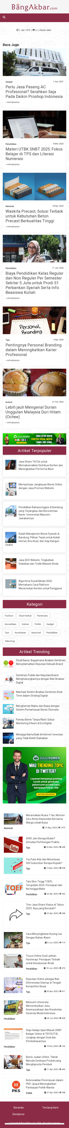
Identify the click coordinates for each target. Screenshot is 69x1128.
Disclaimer (19, 1114)
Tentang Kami (50, 1107)
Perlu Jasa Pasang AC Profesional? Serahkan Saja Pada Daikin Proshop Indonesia (34, 92)
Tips (8, 340)
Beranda (19, 1107)
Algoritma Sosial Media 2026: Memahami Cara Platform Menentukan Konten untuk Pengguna (40, 585)
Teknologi (10, 641)
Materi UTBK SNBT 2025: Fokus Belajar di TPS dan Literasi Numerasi (34, 154)
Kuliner (9, 402)
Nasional (10, 206)
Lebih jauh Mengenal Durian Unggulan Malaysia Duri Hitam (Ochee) (33, 412)
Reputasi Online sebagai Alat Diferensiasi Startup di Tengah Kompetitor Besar (43, 983)
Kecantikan (10, 624)
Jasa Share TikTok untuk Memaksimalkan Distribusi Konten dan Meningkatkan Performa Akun (41, 465)
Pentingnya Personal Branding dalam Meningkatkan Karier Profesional (34, 350)
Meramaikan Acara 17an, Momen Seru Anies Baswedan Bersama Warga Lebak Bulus (45, 819)
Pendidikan (11, 144)
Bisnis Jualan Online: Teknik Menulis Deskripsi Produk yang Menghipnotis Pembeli (43, 1061)
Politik (38, 624)
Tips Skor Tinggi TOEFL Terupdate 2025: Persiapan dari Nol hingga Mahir (44, 885)
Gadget (9, 82)
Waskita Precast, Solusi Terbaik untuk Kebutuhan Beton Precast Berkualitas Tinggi (34, 216)
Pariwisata (42, 615)
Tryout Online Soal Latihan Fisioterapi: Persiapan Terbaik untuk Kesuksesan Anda (43, 959)
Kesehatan (20, 632)
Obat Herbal (25, 615)
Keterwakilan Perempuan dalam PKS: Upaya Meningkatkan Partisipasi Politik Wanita (44, 1084)
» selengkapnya (13, 102)
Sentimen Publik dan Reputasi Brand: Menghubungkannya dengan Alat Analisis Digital (40, 679)
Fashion (9, 615)
